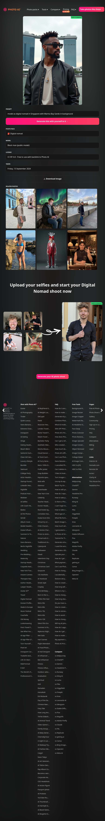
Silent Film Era (43, 623)
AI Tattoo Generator (45, 765)
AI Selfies (24, 502)
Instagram (24, 433)
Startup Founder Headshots (31, 481)
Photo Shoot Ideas (96, 412)
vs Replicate (59, 733)
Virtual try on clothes (46, 522)
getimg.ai (75, 562)
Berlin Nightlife (26, 546)
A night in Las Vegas (45, 741)
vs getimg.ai (59, 737)
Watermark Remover (80, 420)
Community (93, 420)
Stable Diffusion (78, 534)
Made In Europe (27, 607)
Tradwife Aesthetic (28, 656)
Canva (74, 566)
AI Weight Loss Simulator (47, 412)
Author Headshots (27, 583)
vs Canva (58, 741)
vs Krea (57, 696)
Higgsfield (76, 514)
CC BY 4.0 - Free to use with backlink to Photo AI (28, 157)
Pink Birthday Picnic (45, 591)
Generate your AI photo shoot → (52, 376)
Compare (58, 652)
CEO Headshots (44, 781)
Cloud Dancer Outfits (46, 453)
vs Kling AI (59, 676)
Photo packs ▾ (33, 9)
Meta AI (75, 579)
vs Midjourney (60, 656)
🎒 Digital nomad (15, 133)
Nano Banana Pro (27, 425)
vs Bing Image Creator (63, 745)
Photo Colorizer (78, 433)
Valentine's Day (43, 558)
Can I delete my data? (63, 469)
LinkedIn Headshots (28, 485)
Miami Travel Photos (45, 437)
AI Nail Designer (44, 652)
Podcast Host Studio (28, 493)
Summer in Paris (44, 627)
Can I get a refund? (62, 441)
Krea (74, 522)
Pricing (66, 9)
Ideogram (76, 530)
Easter (23, 408)
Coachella (24, 615)
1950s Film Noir (44, 599)
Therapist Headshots (28, 579)
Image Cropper (78, 416)
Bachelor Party (43, 441)
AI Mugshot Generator (46, 814)
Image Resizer (77, 412)
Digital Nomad (26, 599)
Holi (39, 684)
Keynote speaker (44, 477)
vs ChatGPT (59, 660)
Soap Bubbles (43, 473)
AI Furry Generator (45, 461)
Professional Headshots (29, 676)
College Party (26, 473)
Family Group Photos (46, 729)
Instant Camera (26, 575)
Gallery (92, 416)
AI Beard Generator (45, 810)
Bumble (23, 465)
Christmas (41, 562)
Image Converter (78, 445)
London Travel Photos (46, 429)
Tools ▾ (45, 9)
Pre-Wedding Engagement (31, 554)
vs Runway (59, 672)
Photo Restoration (79, 437)
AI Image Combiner (79, 461)
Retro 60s (41, 615)
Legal (91, 449)
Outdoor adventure (45, 672)
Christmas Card (43, 566)
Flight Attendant (44, 643)
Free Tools (76, 404)
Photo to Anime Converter (48, 534)
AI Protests (42, 794)
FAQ (56, 404)
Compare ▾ (55, 9)
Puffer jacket (42, 469)
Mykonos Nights (44, 631)
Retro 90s (41, 603)
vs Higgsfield (60, 688)
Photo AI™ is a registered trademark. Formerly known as (9, 410)
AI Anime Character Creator (48, 530)
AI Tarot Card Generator (47, 457)
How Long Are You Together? (49, 712)
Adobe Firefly (77, 546)
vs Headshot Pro (61, 668)
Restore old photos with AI (65, 579)
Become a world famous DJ (48, 773)
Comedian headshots (46, 514)
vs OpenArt (59, 749)
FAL (73, 554)
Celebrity (41, 498)
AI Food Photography (46, 648)
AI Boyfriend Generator (46, 408)
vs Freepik (59, 692)
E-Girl (23, 668)
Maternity (24, 558)
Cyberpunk (42, 546)
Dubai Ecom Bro (44, 518)
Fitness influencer (44, 668)
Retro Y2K (41, 619)
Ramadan (41, 688)
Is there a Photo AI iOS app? (65, 502)
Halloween (42, 550)
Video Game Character (46, 725)
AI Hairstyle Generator (46, 806)
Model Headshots (27, 526)
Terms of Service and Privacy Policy (8, 417)
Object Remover (78, 449)
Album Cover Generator (29, 522)
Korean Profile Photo (28, 603)
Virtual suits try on (45, 538)
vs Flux (57, 712)
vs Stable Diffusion (62, 708)
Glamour (41, 485)
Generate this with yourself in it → (52, 121)
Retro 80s (41, 607)
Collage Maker (77, 457)
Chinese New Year (44, 704)
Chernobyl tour (43, 737)
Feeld (40, 420)
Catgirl (40, 753)
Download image (53, 178)
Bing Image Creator (79, 570)
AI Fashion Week (44, 749)
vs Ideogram (59, 704)
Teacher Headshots (45, 502)
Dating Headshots (27, 445)
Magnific (75, 542)
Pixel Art (24, 648)
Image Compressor (79, 453)
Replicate (75, 558)
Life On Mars (25, 660)
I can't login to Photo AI (64, 506)
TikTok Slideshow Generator (48, 716)
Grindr (23, 518)
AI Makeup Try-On (44, 745)
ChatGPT (75, 485)
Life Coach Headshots (29, 506)
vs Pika (57, 684)
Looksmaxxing (26, 623)
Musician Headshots (45, 425)
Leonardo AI (76, 526)
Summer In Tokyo (27, 534)
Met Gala (41, 635)
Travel (23, 595)
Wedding (24, 550)
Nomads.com (94, 465)
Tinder (23, 416)
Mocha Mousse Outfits (46, 449)
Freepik (75, 518)
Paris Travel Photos (28, 627)
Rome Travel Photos (45, 433)
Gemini (75, 489)
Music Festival (26, 611)
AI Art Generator (44, 761)
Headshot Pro (77, 493)
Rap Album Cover (44, 769)
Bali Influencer (43, 660)
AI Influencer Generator (47, 656)
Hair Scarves (42, 639)
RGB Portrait (25, 664)
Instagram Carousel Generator (32, 652)
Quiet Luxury (25, 420)
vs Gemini (58, 664)
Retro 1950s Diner (44, 465)
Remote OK (93, 469)
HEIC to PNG (77, 469)
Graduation (42, 676)
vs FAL (57, 729)
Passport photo (43, 789)
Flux (73, 538)
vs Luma (58, 680)
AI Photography (26, 412)
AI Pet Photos (26, 514)
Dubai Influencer (27, 530)
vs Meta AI (59, 753)
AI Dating (24, 437)
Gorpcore (41, 570)
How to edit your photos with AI (67, 489)
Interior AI (93, 461)
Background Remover (80, 408)
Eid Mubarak (42, 696)
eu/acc (91, 473)
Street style (42, 583)
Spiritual (41, 680)
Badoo (23, 510)
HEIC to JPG (76, 465)
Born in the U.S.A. (44, 595)
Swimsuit (24, 469)
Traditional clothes (45, 542)
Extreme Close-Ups (28, 429)
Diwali (40, 554)
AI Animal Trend (44, 721)
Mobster (24, 498)
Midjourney (76, 481)
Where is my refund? (63, 591)
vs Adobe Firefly (61, 721)
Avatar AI (6, 415)
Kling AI (75, 502)
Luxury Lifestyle (26, 461)
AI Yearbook (42, 579)
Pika (73, 510)
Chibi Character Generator (48, 526)
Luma (74, 506)
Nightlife (24, 489)
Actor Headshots (27, 477)
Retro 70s (41, 611)
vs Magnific (59, 716)
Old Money (25, 619)
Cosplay (41, 587)
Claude (74, 550)
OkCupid (41, 416)
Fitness (40, 664)
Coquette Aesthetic (28, 566)
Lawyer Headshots (28, 587)
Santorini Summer (27, 453)
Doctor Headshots (45, 506)
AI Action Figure (44, 785)
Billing (91, 445)
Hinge (23, 441)
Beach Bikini (25, 449)
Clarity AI (92, 477)
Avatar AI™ (25, 591)
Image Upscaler (78, 441)
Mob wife (41, 481)
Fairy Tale (41, 708)
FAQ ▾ (73, 9)
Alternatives (77, 477)
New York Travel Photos (29, 570)
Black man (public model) (18, 145)
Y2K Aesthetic (43, 575)
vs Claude (58, 725)
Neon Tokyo (42, 757)
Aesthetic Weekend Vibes (47, 445)
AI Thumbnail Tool (45, 802)
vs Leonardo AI (60, 700)
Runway (75, 498)
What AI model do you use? (65, 425)
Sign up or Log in (95, 425)
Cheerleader (42, 489)
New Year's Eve (43, 493)
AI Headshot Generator (81, 425)
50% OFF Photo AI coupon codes (67, 429)
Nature (23, 538)
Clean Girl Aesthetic (28, 457)
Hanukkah (42, 692)
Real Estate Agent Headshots (49, 510)
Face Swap (76, 429)
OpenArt (75, 575)
